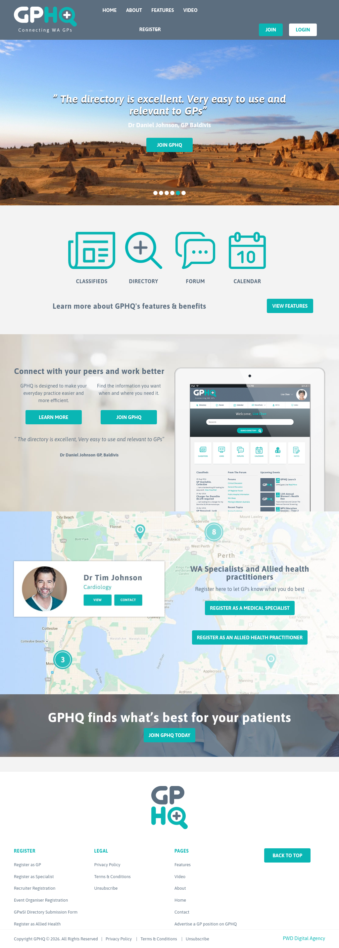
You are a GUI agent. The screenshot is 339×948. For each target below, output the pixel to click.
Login (303, 29)
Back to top (287, 855)
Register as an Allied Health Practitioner (250, 637)
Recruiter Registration (34, 888)
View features (290, 306)
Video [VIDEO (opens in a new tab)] (190, 10)
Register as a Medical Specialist (249, 608)
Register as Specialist (34, 876)
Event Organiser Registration (41, 900)
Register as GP (27, 864)
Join (271, 29)
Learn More (53, 417)
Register (150, 29)
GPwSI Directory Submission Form (45, 912)
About (134, 10)
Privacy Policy (107, 864)
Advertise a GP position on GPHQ (205, 924)
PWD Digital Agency (304, 938)
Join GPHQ (169, 145)
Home (110, 10)
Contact (181, 912)
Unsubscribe (106, 888)
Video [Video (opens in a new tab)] (179, 876)
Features (162, 10)
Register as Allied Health (37, 924)
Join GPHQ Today (169, 735)
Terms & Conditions (112, 876)
